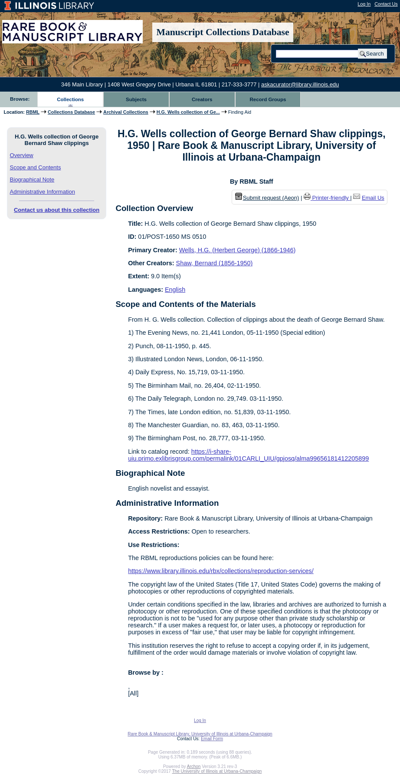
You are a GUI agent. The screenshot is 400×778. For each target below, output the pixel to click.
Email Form (212, 738)
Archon (194, 766)
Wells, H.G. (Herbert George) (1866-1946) (237, 250)
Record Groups (268, 99)
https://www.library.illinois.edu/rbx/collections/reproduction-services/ (221, 570)
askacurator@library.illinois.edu (300, 84)
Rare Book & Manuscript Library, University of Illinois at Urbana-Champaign (200, 734)
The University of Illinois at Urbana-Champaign (217, 771)
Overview (21, 155)
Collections (70, 99)
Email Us (373, 197)
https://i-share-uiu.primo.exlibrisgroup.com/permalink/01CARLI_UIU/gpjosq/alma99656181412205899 (248, 455)
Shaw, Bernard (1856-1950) (214, 263)
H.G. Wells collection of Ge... (188, 112)
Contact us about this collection (56, 210)
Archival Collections (125, 112)
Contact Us (385, 4)
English (175, 289)
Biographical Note (32, 179)
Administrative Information (42, 191)
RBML (32, 112)
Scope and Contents (35, 167)
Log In (363, 4)
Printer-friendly (331, 197)
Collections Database (71, 112)
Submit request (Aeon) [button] (267, 197)
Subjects (136, 99)
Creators (202, 99)
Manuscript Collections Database (223, 32)
